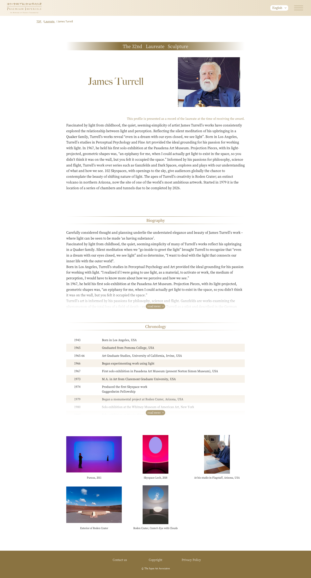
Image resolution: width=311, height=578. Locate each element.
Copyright (155, 560)
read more (154, 306)
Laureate (49, 21)
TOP (39, 21)
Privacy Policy (191, 560)
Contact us (120, 560)
